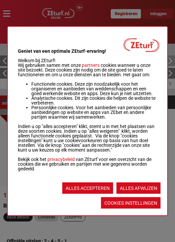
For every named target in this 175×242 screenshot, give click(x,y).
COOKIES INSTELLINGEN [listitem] (130, 203)
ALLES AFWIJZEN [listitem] (138, 188)
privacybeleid (61, 159)
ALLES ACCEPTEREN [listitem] (88, 188)
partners (91, 65)
